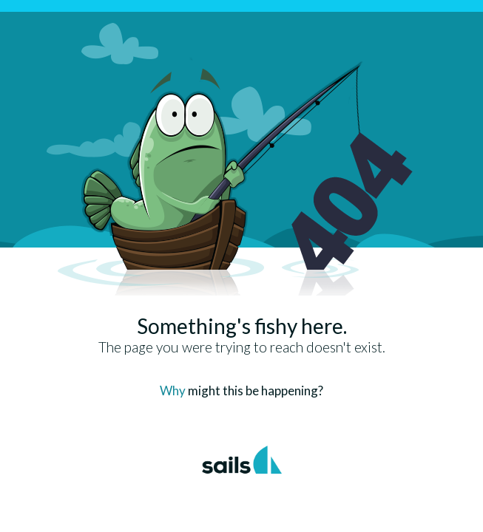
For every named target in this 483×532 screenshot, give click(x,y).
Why (173, 390)
